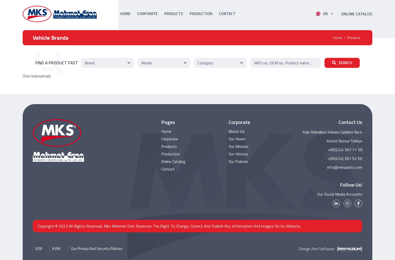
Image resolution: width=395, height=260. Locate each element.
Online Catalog (173, 162)
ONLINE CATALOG (356, 14)
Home (337, 37)
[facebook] (358, 203)
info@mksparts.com (344, 167)
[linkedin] (336, 203)
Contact (168, 169)
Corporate (169, 139)
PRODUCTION (201, 14)
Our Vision (237, 139)
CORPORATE (147, 14)
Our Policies (238, 162)
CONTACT (227, 14)
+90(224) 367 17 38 (345, 150)
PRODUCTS (173, 14)
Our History (238, 154)
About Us (236, 131)
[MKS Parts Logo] (60, 14)
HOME (125, 14)
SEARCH (342, 63)
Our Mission (238, 147)
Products (353, 37)
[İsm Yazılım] (348, 249)
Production (170, 154)
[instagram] (347, 203)
